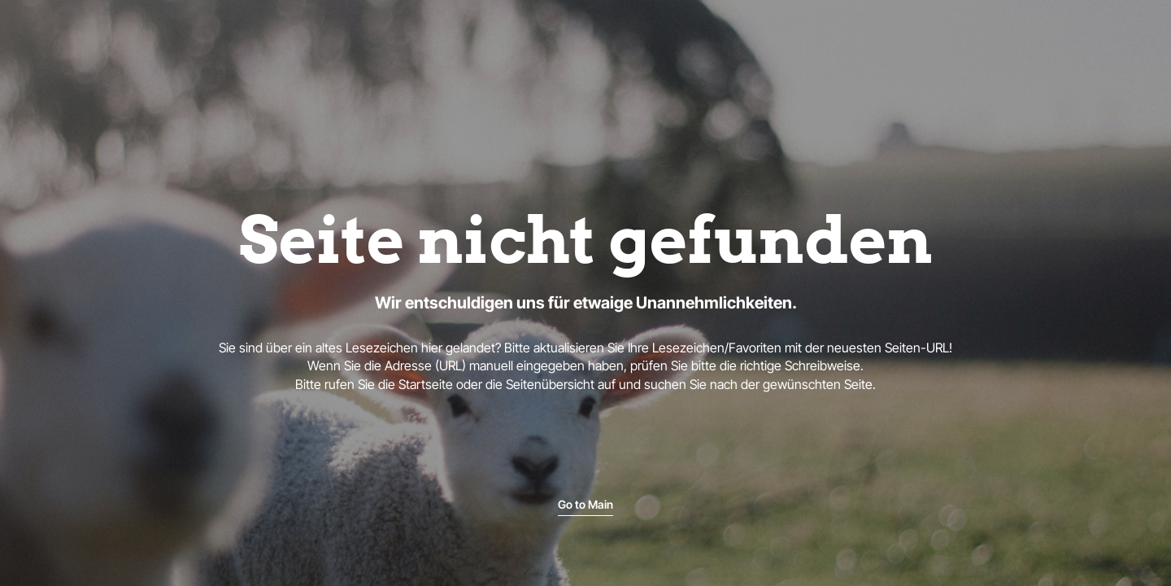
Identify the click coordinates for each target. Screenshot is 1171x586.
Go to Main (585, 504)
